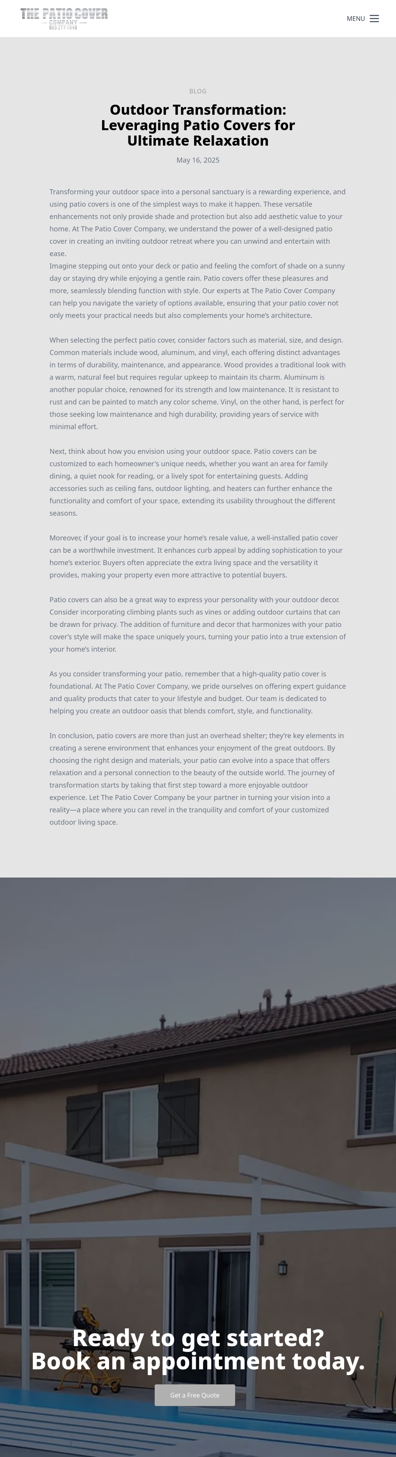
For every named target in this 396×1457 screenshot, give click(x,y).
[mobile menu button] (374, 18)
